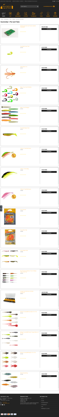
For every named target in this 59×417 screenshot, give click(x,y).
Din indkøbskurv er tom (49, 6)
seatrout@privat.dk (6, 403)
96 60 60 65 (4, 402)
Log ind (55, 1)
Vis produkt (49, 49)
